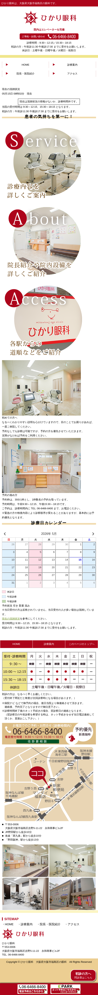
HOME (25, 64)
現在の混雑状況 (11, 618)
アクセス (72, 73)
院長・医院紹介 (26, 73)
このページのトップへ (81, 644)
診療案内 (72, 64)
